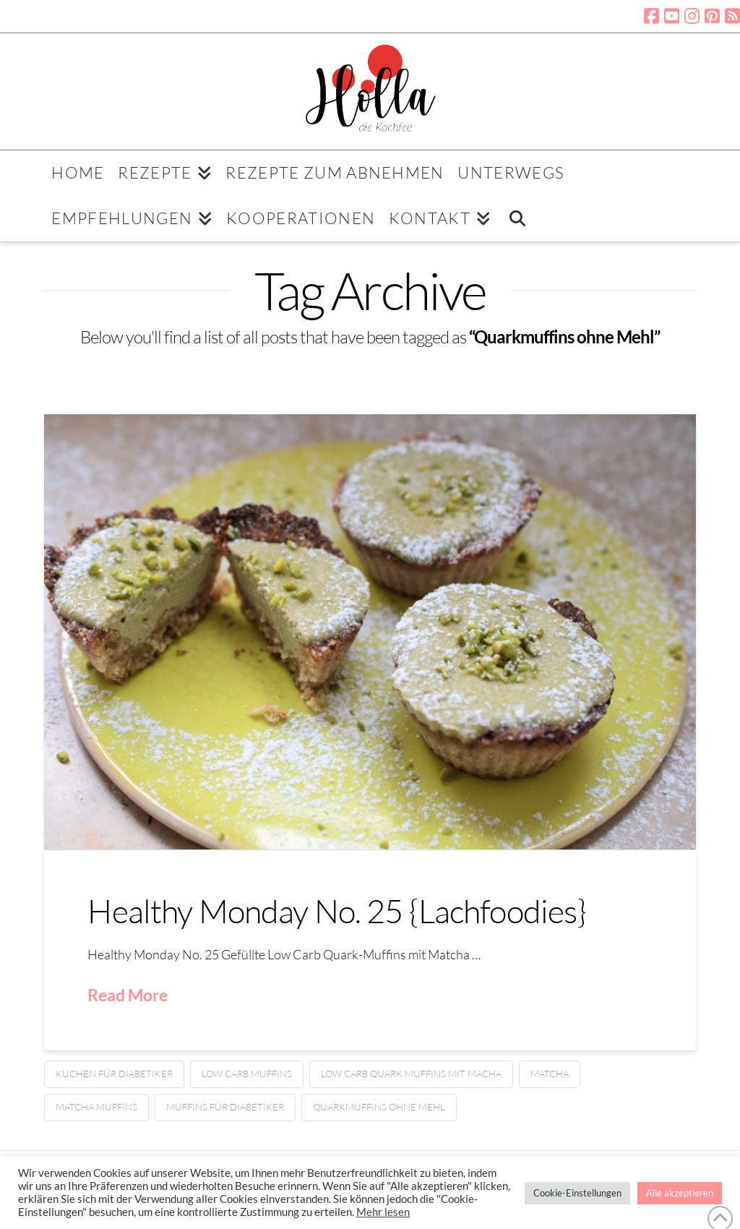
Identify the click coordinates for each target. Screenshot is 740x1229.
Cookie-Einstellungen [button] (577, 1193)
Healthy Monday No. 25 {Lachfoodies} (336, 910)
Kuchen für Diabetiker (114, 1073)
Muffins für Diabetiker (225, 1107)
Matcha (549, 1073)
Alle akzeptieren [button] (679, 1193)
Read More (127, 995)
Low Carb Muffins (247, 1073)
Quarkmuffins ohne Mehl (379, 1107)
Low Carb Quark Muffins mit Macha (411, 1073)
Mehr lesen (383, 1212)
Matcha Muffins (96, 1107)
